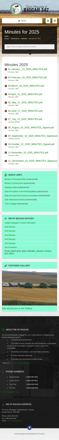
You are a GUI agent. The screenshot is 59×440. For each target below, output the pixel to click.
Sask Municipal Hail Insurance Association (21, 196)
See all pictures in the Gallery (17, 308)
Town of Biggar (11, 204)
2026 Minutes (10, 227)
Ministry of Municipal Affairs (15, 179)
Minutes (24, 39)
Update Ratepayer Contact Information (20, 223)
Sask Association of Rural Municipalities (20, 191)
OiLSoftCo (41, 434)
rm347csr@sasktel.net (15, 421)
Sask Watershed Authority (15, 200)
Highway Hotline (11, 187)
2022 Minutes (10, 243)
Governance (15, 39)
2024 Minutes (10, 235)
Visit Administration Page (10, 392)
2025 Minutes (10, 231)
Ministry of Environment (14, 183)
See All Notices (11, 247)
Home (7, 39)
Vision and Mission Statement (20, 363)
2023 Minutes (10, 239)
